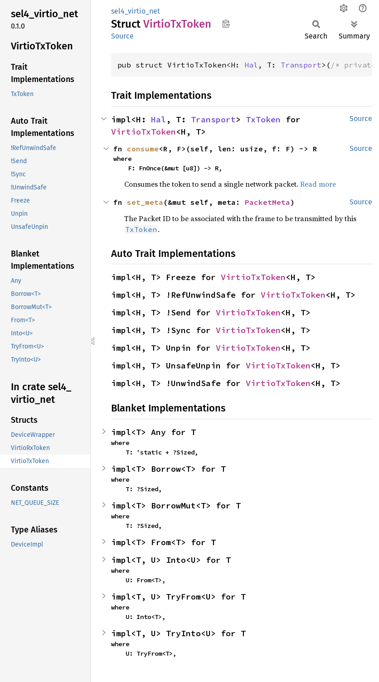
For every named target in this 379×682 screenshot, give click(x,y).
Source (122, 36)
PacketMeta (267, 202)
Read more (318, 184)
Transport (301, 64)
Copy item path (226, 23)
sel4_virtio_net (135, 11)
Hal (251, 64)
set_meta (145, 202)
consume (143, 148)
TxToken (263, 119)
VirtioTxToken (143, 131)
